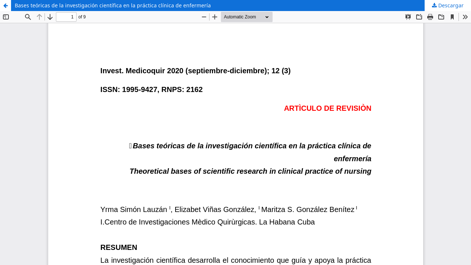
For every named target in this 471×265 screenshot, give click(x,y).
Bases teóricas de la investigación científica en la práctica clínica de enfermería (113, 5)
